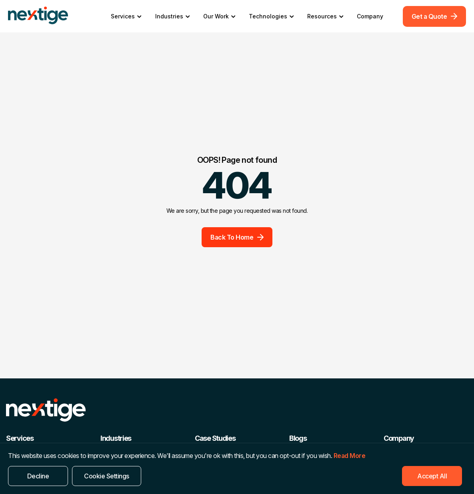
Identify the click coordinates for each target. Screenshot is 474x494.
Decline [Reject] (38, 476)
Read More (350, 456)
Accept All (432, 476)
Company (370, 16)
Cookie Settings (106, 476)
